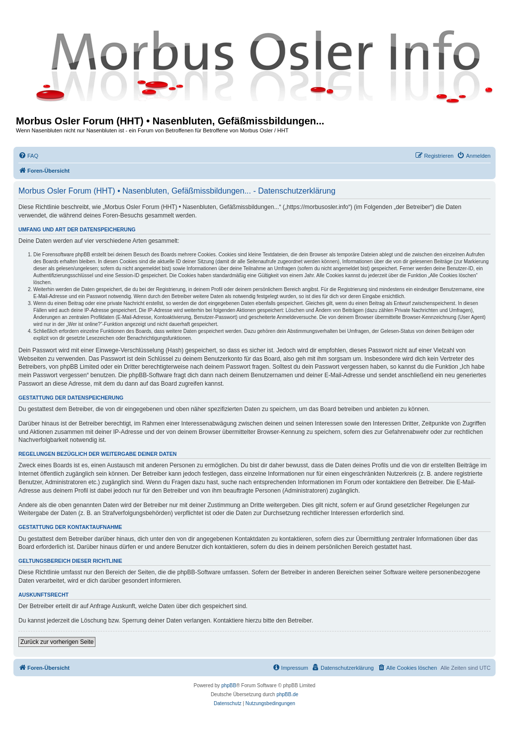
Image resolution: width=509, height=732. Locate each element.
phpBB (228, 685)
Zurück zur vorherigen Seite (56, 641)
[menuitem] (28, 156)
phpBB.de (287, 694)
